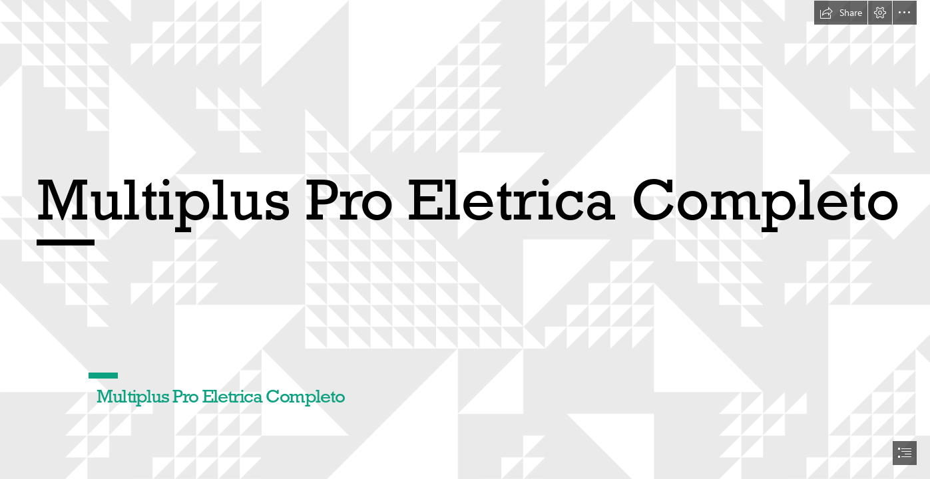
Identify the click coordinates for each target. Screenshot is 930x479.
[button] (840, 13)
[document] (465, 239)
